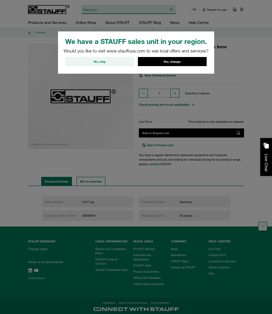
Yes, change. (172, 61)
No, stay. (100, 61)
